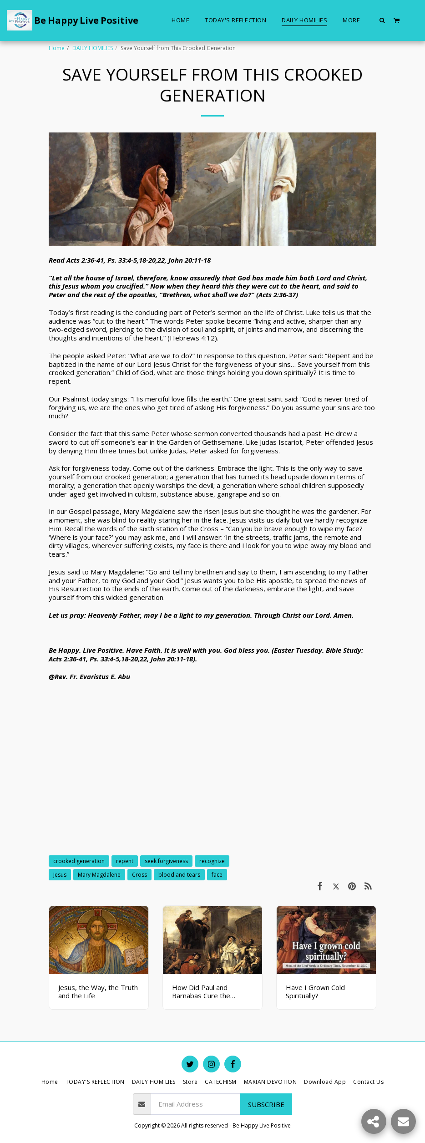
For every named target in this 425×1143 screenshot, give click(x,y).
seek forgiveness (166, 861)
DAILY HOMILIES (92, 48)
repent (124, 861)
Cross (139, 875)
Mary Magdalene (99, 875)
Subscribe (266, 1104)
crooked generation (79, 861)
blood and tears (179, 875)
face (217, 875)
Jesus (59, 875)
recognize (212, 861)
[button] (382, 20)
